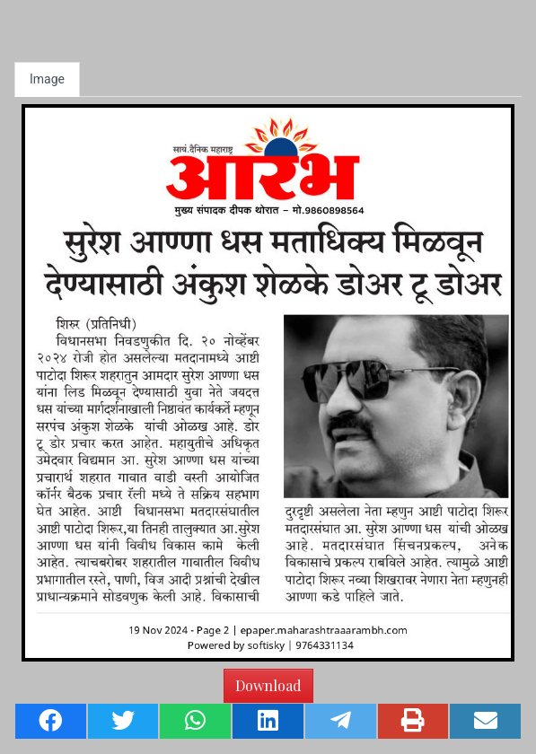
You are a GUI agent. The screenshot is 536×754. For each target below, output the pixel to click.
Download (268, 685)
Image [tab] (47, 79)
